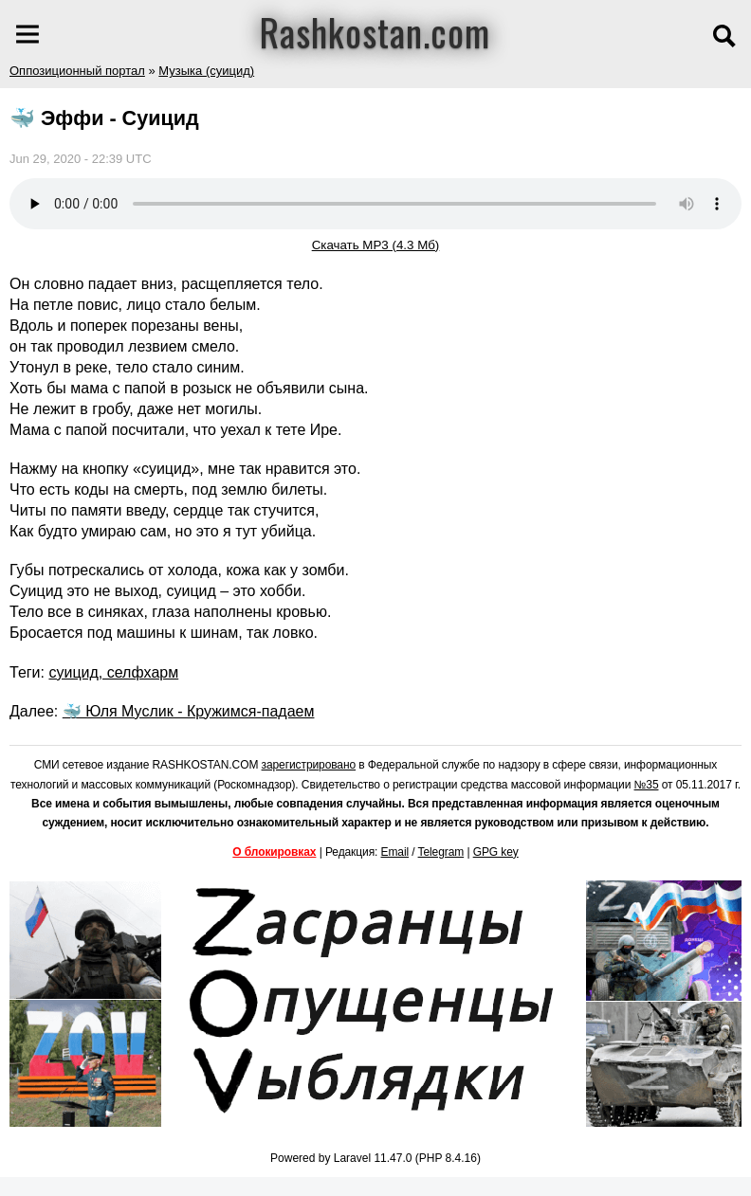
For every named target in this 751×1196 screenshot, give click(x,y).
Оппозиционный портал (77, 70)
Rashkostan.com (375, 31)
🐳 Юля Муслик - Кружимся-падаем (189, 711)
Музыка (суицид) (206, 70)
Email (395, 852)
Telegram (441, 852)
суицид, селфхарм (113, 672)
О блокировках (274, 852)
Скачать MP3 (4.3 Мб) (376, 245)
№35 (646, 784)
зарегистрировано (309, 764)
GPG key (496, 852)
